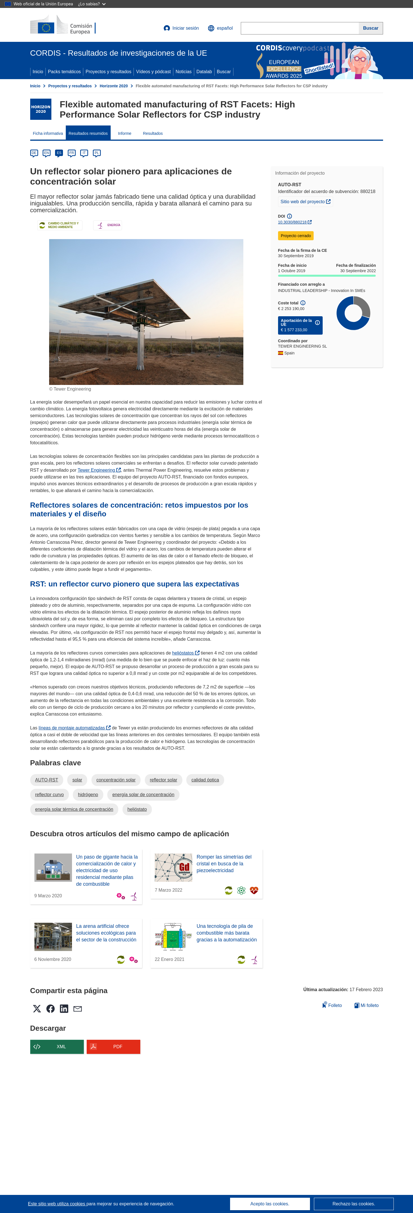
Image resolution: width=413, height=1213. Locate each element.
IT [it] (84, 153)
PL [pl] (97, 153)
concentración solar (116, 779)
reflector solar (163, 779)
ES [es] (59, 153)
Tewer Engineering (99, 470)
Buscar (224, 71)
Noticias (184, 71)
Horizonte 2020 (114, 86)
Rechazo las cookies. (354, 1203)
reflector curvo (49, 794)
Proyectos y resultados (108, 71)
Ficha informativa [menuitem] (48, 133)
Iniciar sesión (181, 28)
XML (61, 1046)
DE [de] (34, 153)
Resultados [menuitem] (153, 133)
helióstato (137, 809)
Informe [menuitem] (124, 133)
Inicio (38, 71)
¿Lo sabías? (92, 3)
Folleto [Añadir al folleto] (332, 1004)
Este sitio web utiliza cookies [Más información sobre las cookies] (57, 1203)
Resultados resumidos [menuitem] (88, 133)
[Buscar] (371, 28)
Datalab (204, 71)
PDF (118, 1046)
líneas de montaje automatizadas (75, 727)
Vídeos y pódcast (153, 71)
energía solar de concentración (143, 794)
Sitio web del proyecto (306, 201)
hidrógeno (88, 794)
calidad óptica (205, 779)
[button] (220, 28)
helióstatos (186, 653)
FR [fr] (71, 153)
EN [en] (46, 153)
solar (77, 779)
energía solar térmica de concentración (74, 809)
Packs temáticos (64, 71)
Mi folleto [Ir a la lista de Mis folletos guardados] (367, 1005)
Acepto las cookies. (269, 1203)
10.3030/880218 (292, 222)
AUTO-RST (46, 779)
